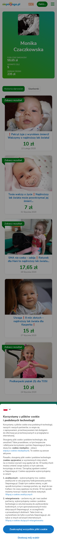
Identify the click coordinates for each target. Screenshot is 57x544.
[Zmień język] (7, 409)
